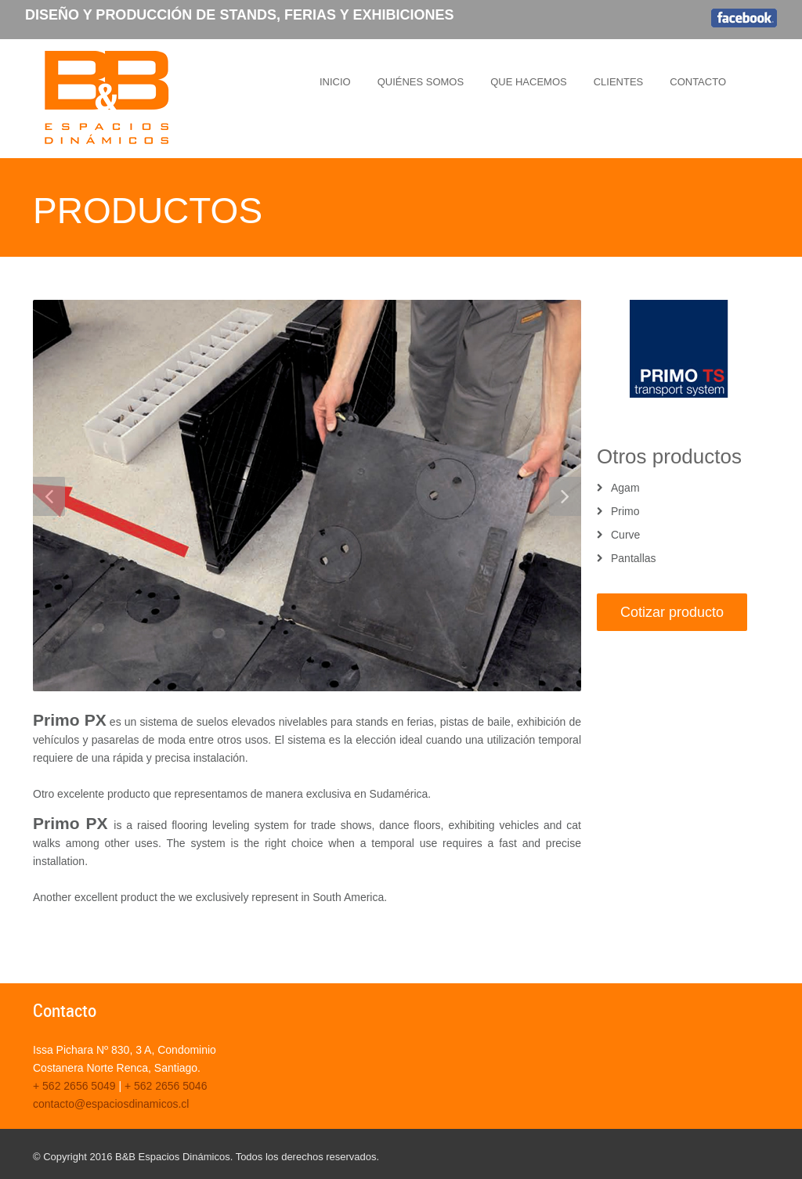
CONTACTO (698, 82)
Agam (625, 487)
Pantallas (633, 558)
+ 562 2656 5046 (166, 1086)
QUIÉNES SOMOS (421, 82)
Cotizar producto (672, 612)
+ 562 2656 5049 (74, 1086)
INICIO (335, 82)
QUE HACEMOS (528, 82)
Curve (625, 534)
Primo (625, 511)
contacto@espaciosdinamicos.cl (111, 1104)
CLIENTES (619, 82)
